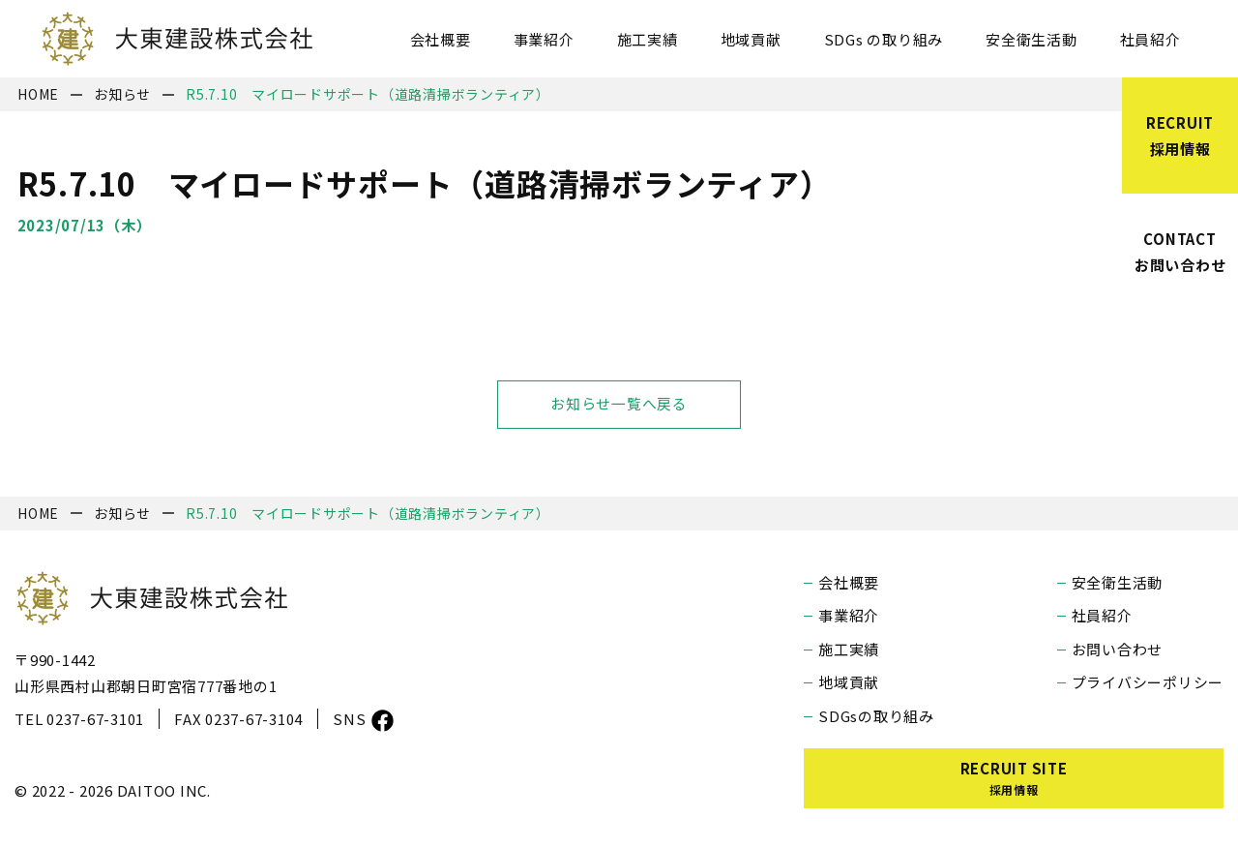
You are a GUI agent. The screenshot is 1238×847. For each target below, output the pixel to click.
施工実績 (647, 39)
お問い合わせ (1118, 649)
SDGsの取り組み (876, 716)
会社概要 (440, 39)
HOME (38, 94)
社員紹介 (1150, 39)
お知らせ (122, 94)
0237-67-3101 (95, 719)
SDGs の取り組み (884, 39)
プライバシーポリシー (1148, 682)
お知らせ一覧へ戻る (619, 404)
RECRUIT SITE (1014, 778)
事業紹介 (544, 39)
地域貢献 (751, 39)
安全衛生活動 (1031, 39)
